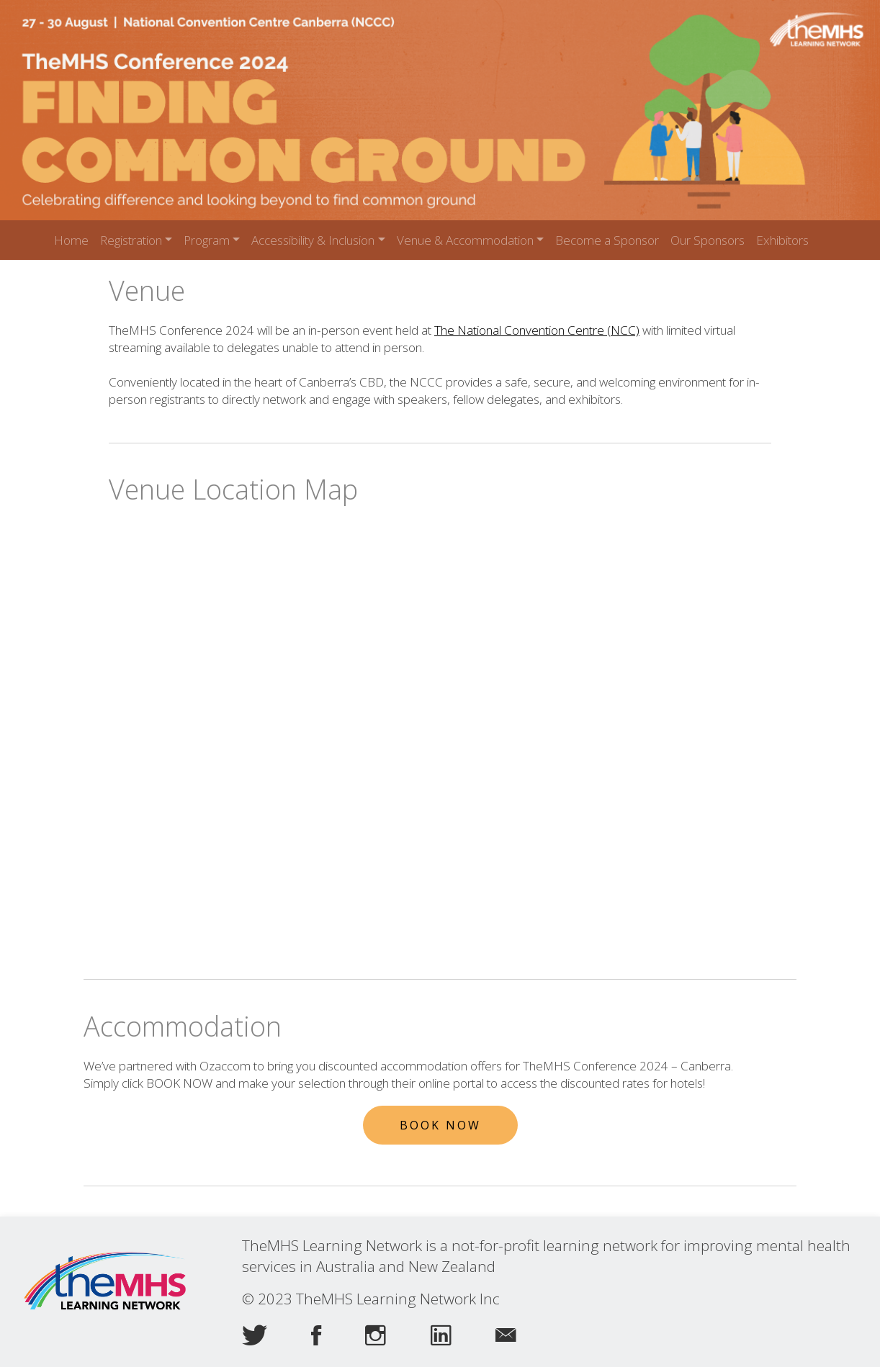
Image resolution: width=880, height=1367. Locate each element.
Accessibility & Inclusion (312, 240)
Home (71, 240)
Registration (131, 240)
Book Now (440, 1125)
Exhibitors (782, 240)
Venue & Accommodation (465, 240)
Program (207, 240)
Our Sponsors (707, 240)
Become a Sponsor (607, 240)
